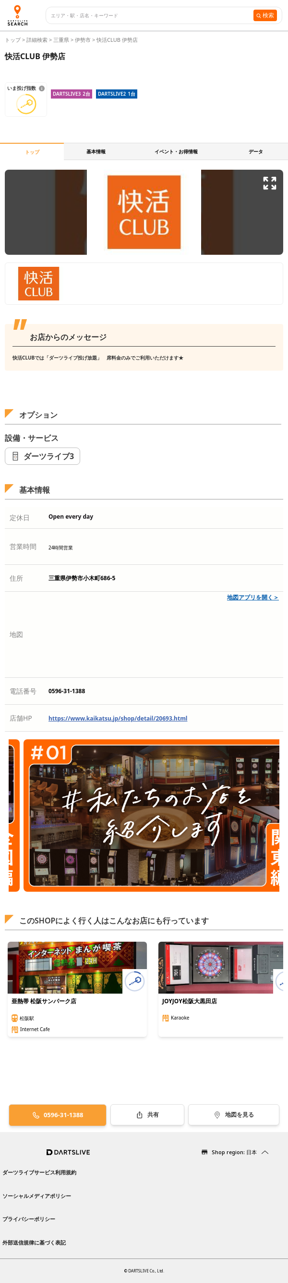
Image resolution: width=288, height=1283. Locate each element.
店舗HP (21, 717)
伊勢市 (83, 39)
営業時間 (23, 546)
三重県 (61, 39)
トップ (13, 39)
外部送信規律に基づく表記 (34, 1242)
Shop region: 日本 (234, 1152)
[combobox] (152, 15)
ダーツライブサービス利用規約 (39, 1172)
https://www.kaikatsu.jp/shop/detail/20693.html (117, 718)
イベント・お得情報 (176, 151)
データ (256, 151)
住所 (16, 578)
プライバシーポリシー (28, 1218)
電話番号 (23, 691)
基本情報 (96, 151)
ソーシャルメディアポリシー (36, 1195)
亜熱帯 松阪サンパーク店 (44, 1001)
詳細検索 (37, 39)
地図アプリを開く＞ (253, 597)
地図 (16, 634)
